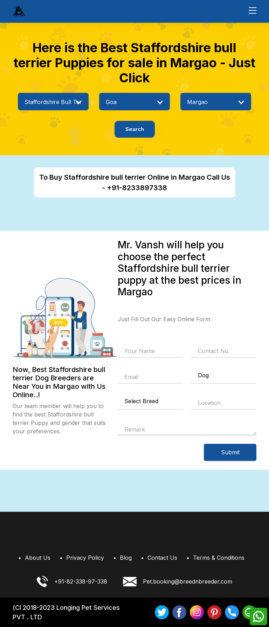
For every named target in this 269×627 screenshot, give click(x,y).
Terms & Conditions (218, 557)
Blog (126, 557)
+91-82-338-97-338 (72, 581)
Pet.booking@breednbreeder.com (177, 581)
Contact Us (162, 557)
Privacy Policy (85, 557)
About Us (37, 557)
